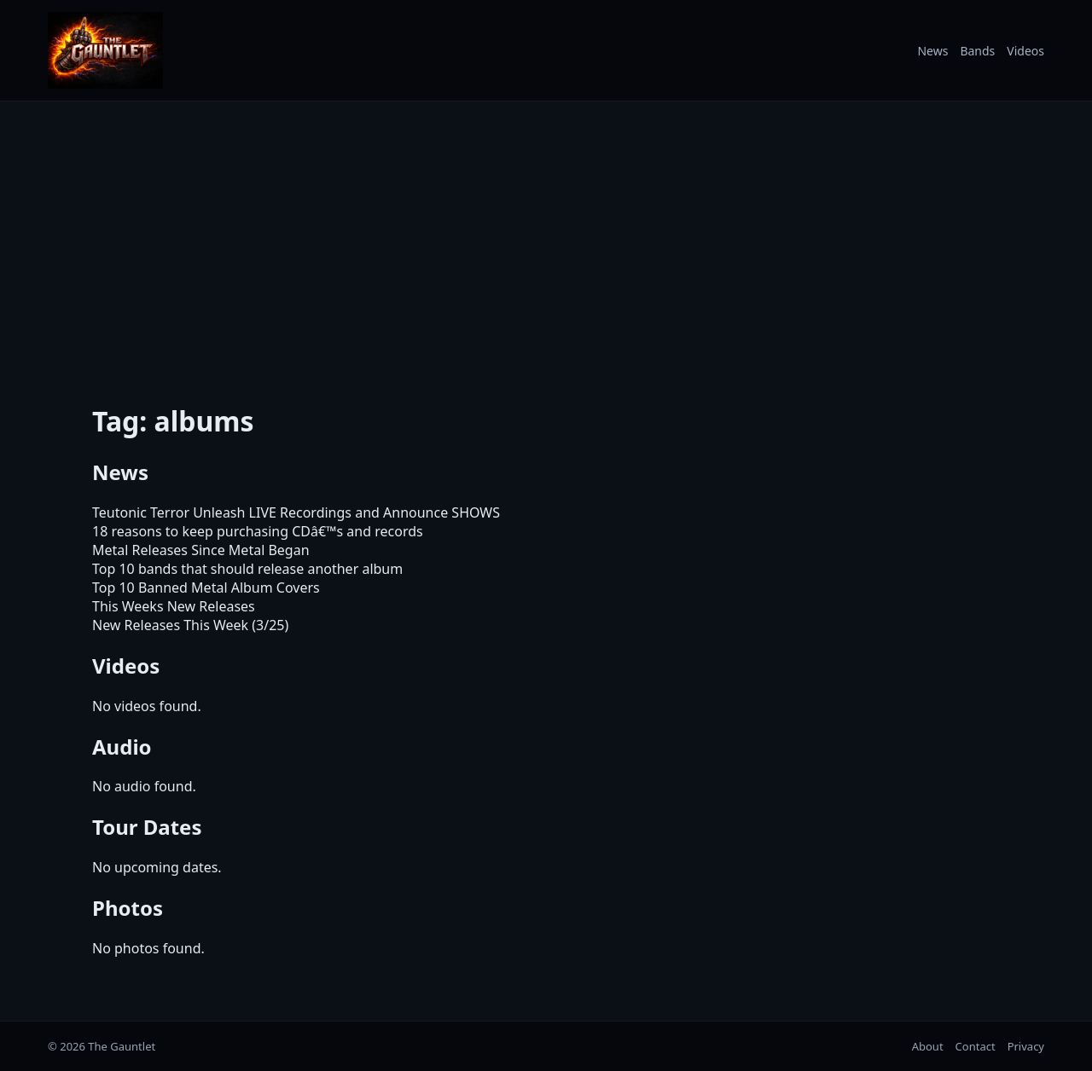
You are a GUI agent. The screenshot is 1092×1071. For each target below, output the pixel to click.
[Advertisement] (546, 241)
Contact (976, 1046)
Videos (1025, 51)
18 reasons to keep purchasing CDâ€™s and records (257, 531)
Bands (977, 51)
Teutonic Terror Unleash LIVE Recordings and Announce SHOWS (296, 512)
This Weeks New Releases (173, 606)
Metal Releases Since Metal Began (201, 550)
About (928, 1046)
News (932, 51)
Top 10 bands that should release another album (247, 568)
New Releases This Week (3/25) (190, 625)
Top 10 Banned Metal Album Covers (206, 587)
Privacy (1026, 1046)
